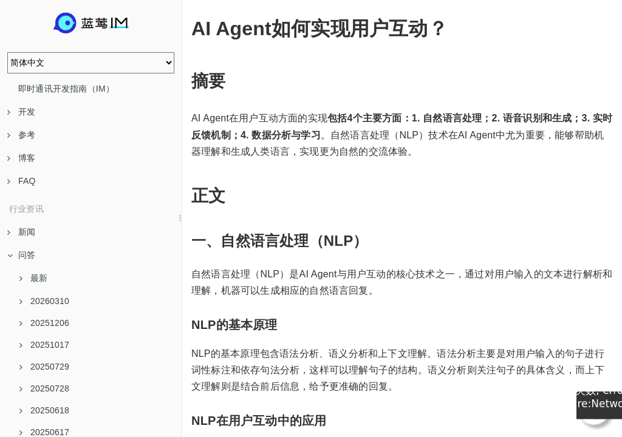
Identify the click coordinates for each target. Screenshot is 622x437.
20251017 (44, 345)
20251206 (44, 323)
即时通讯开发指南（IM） (66, 88)
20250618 (44, 410)
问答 (21, 255)
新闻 (21, 232)
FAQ (21, 181)
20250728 (44, 388)
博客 (21, 158)
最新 (33, 278)
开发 (21, 112)
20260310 (44, 301)
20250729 (44, 366)
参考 (21, 135)
